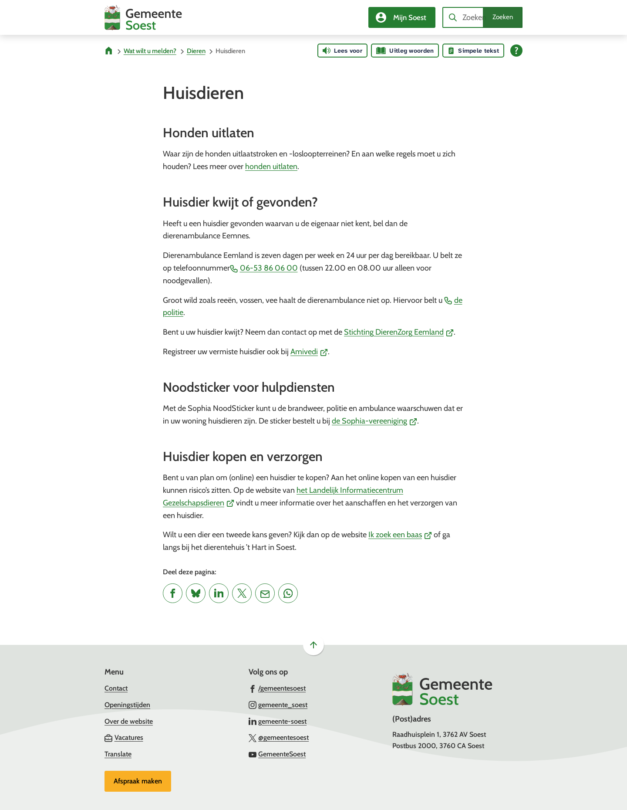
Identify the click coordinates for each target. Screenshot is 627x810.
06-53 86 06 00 (264, 268)
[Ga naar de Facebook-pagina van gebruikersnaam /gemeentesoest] (277, 688)
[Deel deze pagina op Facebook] (172, 593)
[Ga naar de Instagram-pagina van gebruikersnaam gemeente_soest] (278, 704)
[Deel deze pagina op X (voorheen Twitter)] (242, 593)
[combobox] (482, 17)
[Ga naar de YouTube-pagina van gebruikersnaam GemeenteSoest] (277, 754)
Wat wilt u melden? (150, 51)
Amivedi (309, 351)
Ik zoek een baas (400, 534)
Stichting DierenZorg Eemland (399, 332)
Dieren (196, 51)
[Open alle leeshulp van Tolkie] (516, 50)
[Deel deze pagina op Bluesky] (196, 593)
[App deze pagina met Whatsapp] (288, 593)
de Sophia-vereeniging (374, 421)
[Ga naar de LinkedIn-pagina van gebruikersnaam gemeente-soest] (278, 721)
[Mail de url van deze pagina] (265, 593)
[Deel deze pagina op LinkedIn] (219, 593)
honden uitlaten (271, 166)
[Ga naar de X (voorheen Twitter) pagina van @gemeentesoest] (279, 737)
